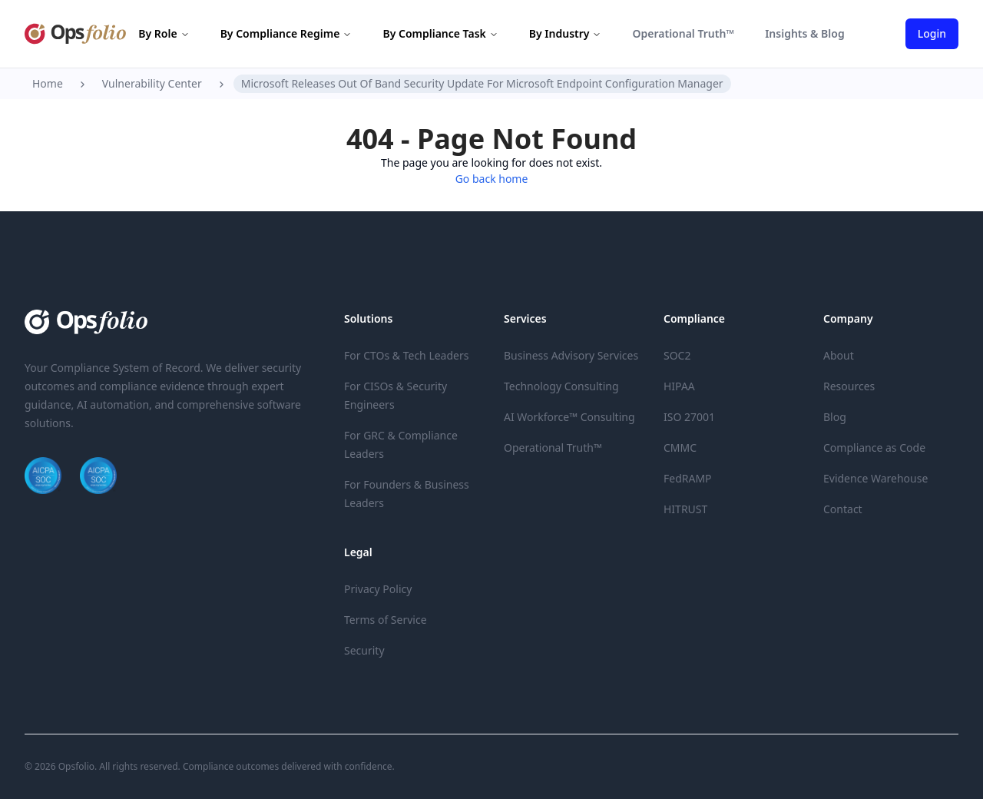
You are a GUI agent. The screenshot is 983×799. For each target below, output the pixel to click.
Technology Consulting (561, 386)
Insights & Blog (805, 33)
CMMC (680, 447)
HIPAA (679, 386)
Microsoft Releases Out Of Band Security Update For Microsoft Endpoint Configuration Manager (482, 83)
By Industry (565, 33)
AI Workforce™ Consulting (569, 416)
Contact (842, 509)
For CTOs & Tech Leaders (406, 355)
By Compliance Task (440, 33)
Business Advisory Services (571, 355)
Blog (834, 416)
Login (932, 33)
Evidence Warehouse (875, 478)
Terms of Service (385, 619)
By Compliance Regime (286, 33)
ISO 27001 (689, 416)
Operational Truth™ (683, 33)
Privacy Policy (378, 589)
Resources (849, 386)
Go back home (491, 178)
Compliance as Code (874, 447)
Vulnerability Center (152, 83)
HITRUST (685, 509)
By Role (163, 33)
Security (364, 650)
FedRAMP (688, 478)
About (838, 355)
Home (47, 83)
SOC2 (677, 355)
